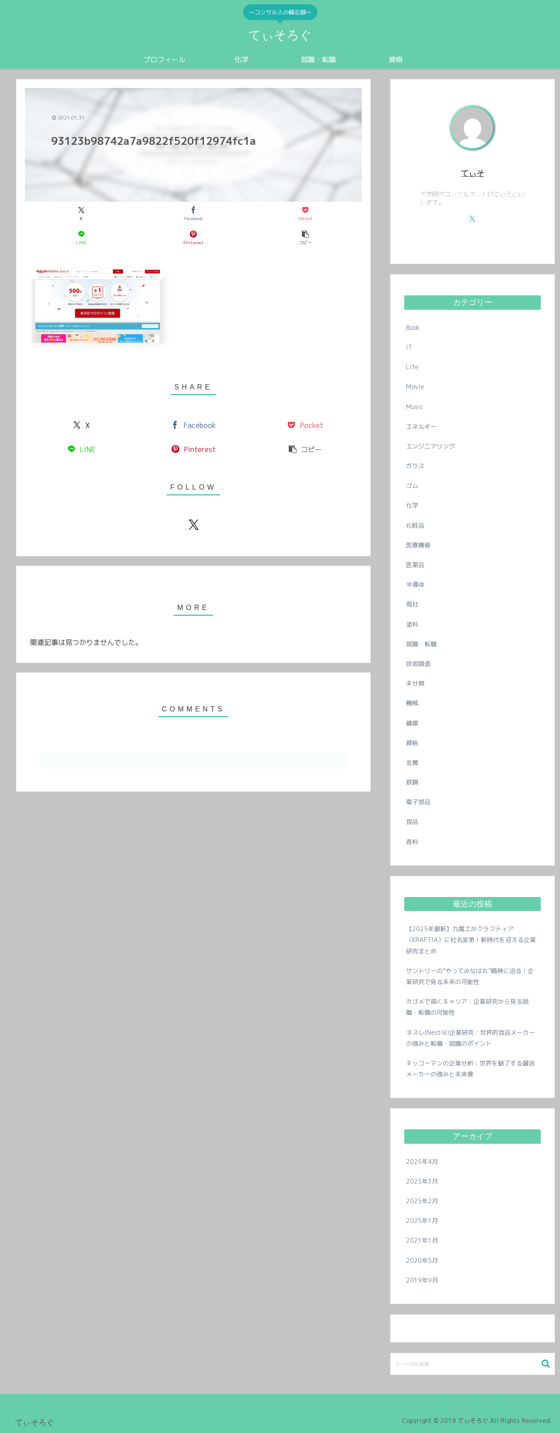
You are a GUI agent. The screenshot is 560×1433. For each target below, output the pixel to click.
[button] (305, 238)
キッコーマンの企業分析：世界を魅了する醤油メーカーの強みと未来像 (470, 1068)
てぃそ (472, 173)
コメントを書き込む (193, 760)
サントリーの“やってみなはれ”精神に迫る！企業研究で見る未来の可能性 (470, 976)
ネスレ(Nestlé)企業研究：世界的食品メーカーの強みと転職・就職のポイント (470, 1038)
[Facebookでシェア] (193, 214)
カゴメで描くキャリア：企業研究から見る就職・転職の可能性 (467, 1006)
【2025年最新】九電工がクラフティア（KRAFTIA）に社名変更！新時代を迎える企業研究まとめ (471, 940)
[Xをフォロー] (193, 524)
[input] (472, 1364)
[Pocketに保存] (305, 214)
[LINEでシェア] (81, 238)
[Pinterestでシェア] (193, 238)
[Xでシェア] (81, 214)
